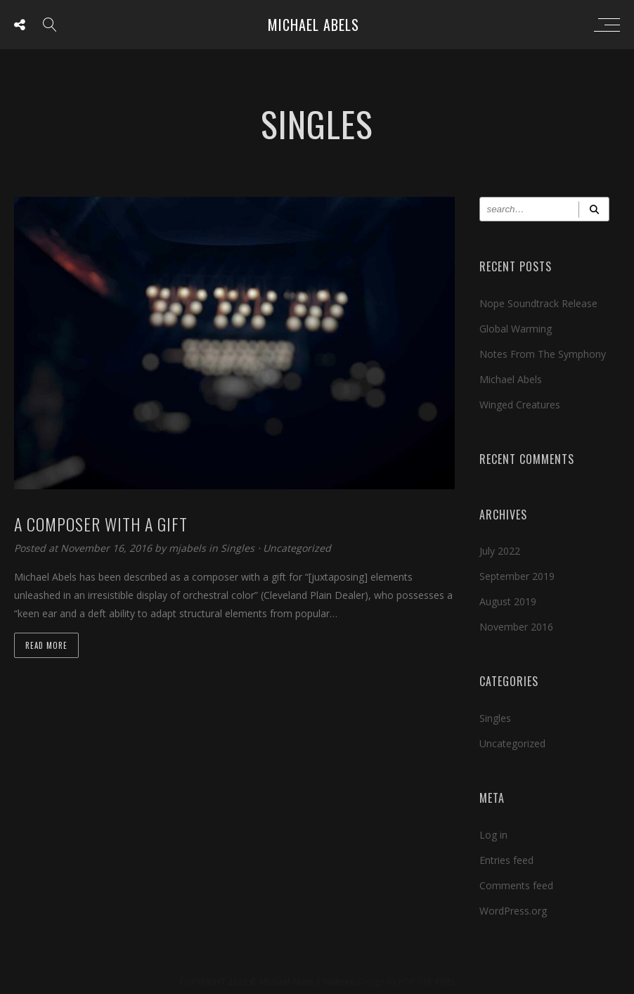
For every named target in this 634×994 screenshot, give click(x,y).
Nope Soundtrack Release (538, 303)
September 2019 (517, 576)
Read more (46, 645)
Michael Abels (313, 24)
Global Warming (515, 328)
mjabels (189, 548)
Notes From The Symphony (542, 354)
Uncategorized (297, 548)
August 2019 (507, 601)
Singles (237, 548)
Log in (493, 834)
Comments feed (516, 885)
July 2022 (499, 550)
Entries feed (506, 860)
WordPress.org (513, 910)
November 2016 (516, 626)
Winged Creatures (519, 404)
